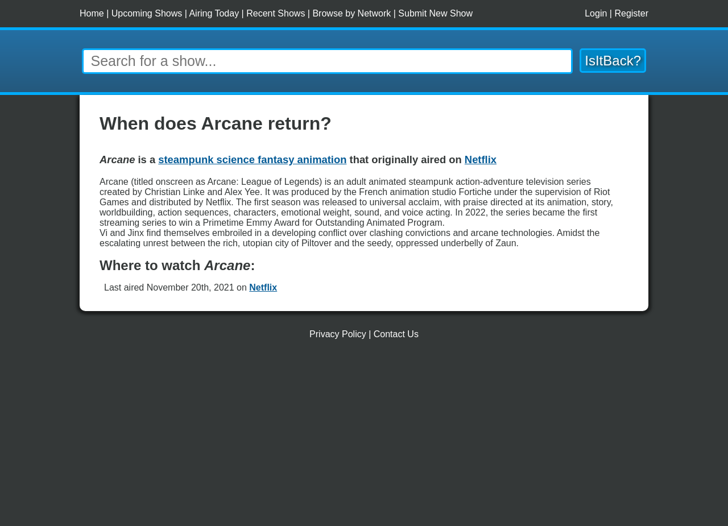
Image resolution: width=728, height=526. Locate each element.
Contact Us (396, 334)
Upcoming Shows (147, 13)
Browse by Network (351, 13)
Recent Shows (275, 13)
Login (596, 13)
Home (92, 13)
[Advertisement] (364, 437)
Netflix (263, 287)
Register (631, 13)
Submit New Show (435, 13)
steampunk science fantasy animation (252, 159)
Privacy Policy (337, 334)
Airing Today (214, 13)
